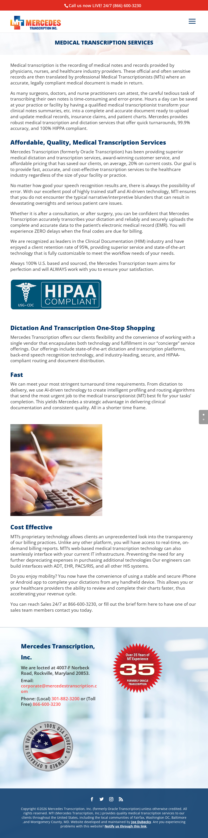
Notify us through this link (126, 826)
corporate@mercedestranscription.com (59, 688)
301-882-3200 (65, 698)
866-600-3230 (47, 704)
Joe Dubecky (141, 822)
